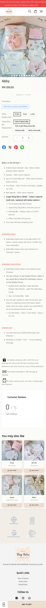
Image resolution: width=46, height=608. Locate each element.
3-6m (25, 114)
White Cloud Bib (34, 130)
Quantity (5, 137)
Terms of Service (23, 578)
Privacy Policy (23, 582)
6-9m (33, 114)
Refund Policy (23, 585)
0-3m (17, 114)
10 (34, 75)
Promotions (6, 101)
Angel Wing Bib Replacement (7, 124)
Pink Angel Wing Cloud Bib (25, 126)
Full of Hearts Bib (21, 121)
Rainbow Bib (20, 130)
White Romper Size (6, 115)
